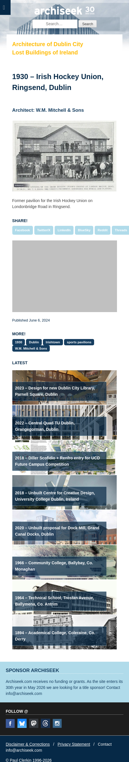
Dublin (34, 342)
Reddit (103, 230)
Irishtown (53, 342)
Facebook (22, 230)
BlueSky (84, 230)
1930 (18, 342)
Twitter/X (43, 230)
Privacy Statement (73, 744)
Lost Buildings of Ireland (45, 52)
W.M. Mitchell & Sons (31, 348)
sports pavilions (79, 342)
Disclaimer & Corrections (28, 744)
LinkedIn (64, 230)
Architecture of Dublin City (47, 44)
